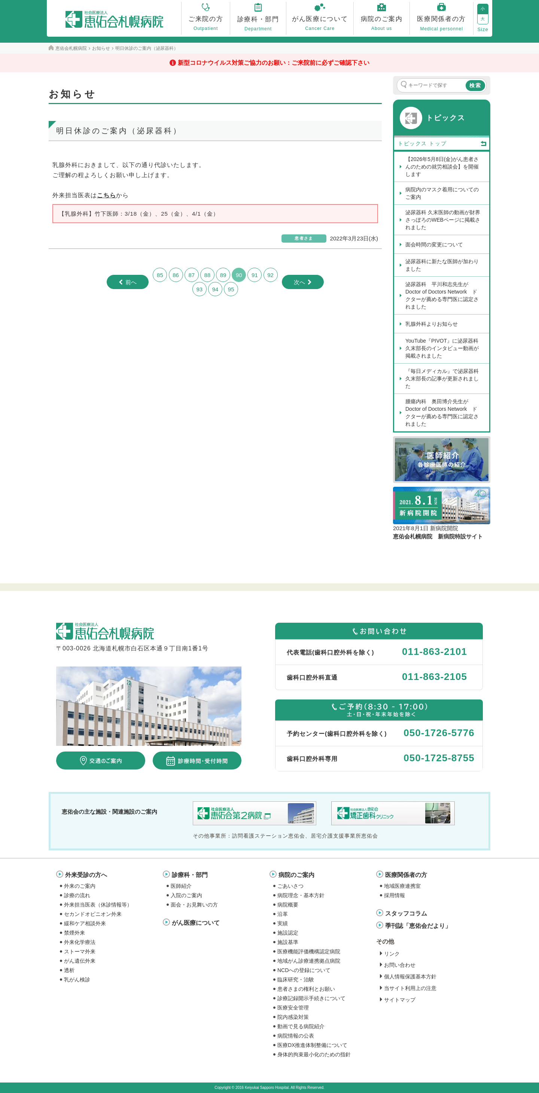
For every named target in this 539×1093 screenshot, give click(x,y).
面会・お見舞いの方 (194, 905)
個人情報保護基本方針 (410, 977)
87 (191, 275)
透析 (69, 970)
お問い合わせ (399, 965)
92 (270, 275)
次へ (299, 282)
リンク (392, 954)
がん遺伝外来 (79, 961)
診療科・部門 (190, 875)
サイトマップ (399, 1000)
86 (176, 275)
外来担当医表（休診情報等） (98, 905)
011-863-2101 (434, 651)
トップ (458, 143)
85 (160, 275)
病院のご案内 (296, 875)
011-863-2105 (434, 676)
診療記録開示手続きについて (311, 998)
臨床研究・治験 (295, 980)
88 (207, 275)
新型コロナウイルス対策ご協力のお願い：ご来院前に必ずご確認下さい (273, 63)
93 (199, 289)
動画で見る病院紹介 (301, 1026)
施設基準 (287, 942)
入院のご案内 (186, 895)
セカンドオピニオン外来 (93, 914)
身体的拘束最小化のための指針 (314, 1054)
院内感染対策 (293, 1017)
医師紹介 (181, 886)
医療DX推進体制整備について (312, 1045)
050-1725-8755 (439, 757)
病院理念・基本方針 (301, 895)
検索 (475, 85)
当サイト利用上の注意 (410, 988)
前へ (131, 282)
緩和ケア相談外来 (85, 923)
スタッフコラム (406, 913)
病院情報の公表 (295, 1036)
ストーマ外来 (79, 951)
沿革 (282, 914)
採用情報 (394, 895)
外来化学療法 (79, 942)
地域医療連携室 (402, 886)
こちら (106, 195)
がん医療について (196, 923)
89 (223, 275)
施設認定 (287, 933)
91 (255, 275)
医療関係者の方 (406, 875)
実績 (282, 923)
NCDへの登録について (304, 970)
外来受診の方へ (86, 875)
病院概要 (287, 905)
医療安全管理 (293, 1008)
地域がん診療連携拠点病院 (308, 961)
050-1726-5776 (439, 732)
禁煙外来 (74, 933)
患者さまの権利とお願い (306, 989)
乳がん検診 (77, 980)
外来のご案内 (79, 886)
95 (231, 289)
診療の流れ (77, 895)
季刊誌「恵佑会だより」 (418, 926)
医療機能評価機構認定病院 (308, 951)
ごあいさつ (290, 886)
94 (215, 289)
